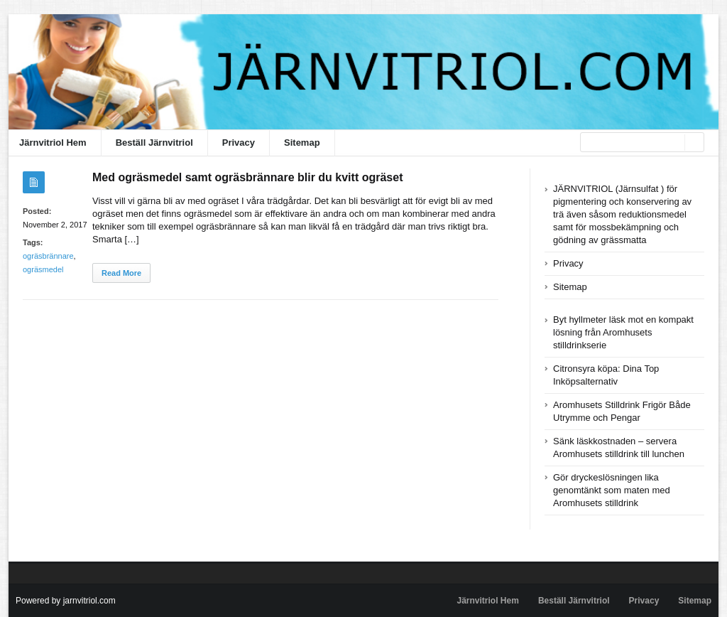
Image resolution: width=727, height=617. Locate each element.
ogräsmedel (43, 269)
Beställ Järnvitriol (154, 142)
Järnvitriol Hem (53, 142)
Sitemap (302, 142)
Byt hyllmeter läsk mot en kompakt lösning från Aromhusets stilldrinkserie (623, 332)
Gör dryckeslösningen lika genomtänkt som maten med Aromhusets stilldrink (611, 490)
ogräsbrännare (48, 256)
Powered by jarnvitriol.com (66, 601)
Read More (121, 273)
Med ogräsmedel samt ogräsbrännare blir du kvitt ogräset (247, 177)
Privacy (238, 142)
